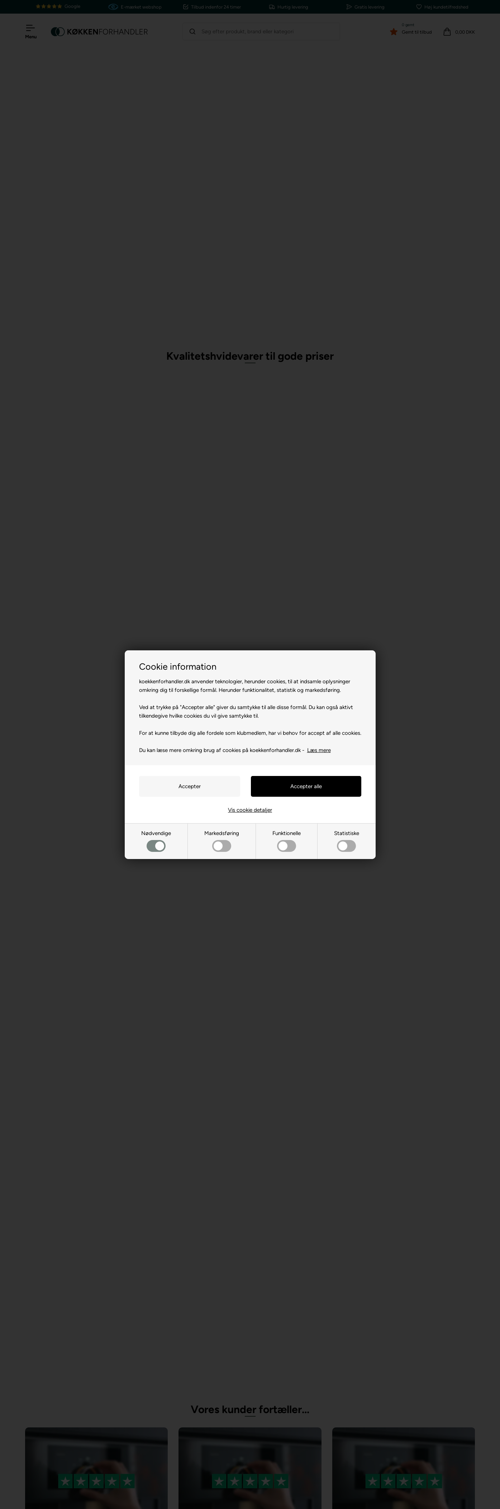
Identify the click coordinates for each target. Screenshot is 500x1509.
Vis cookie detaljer (250, 810)
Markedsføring (221, 841)
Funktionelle (286, 841)
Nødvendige (156, 841)
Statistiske (346, 841)
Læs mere (319, 750)
